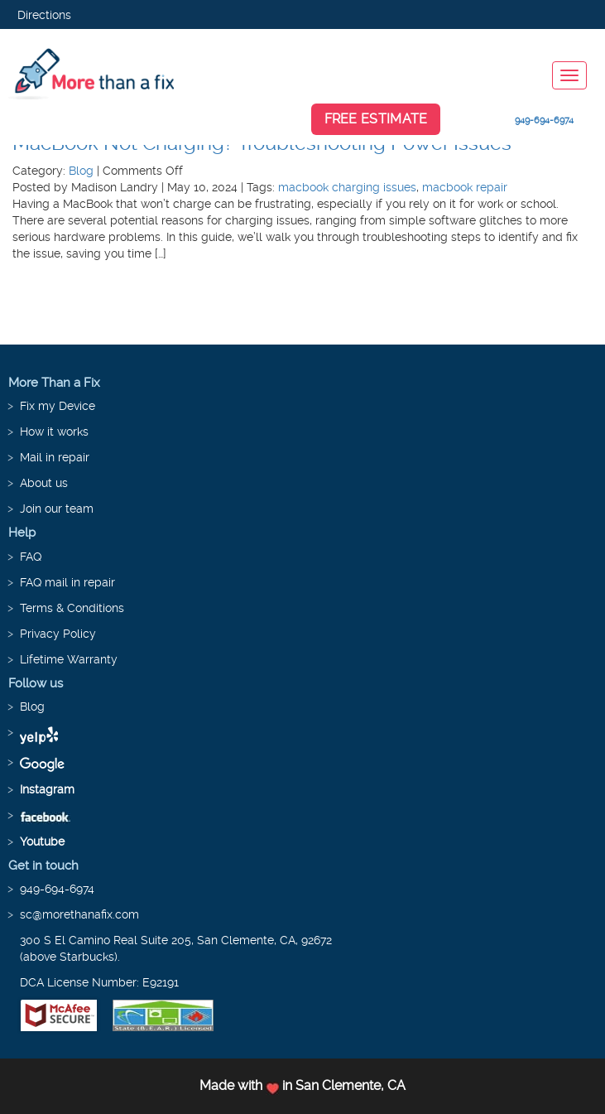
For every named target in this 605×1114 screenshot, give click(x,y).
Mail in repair (54, 457)
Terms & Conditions (72, 608)
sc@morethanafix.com (79, 914)
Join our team (57, 508)
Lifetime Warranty (69, 659)
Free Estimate (376, 119)
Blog (81, 170)
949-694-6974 (544, 120)
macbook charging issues (347, 187)
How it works (54, 431)
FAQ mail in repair (67, 582)
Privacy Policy (58, 633)
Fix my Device (57, 405)
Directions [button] (44, 15)
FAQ (30, 556)
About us (44, 482)
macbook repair (464, 187)
